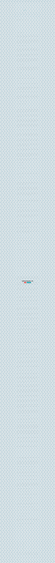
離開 (25, 282)
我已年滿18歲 (28, 282)
